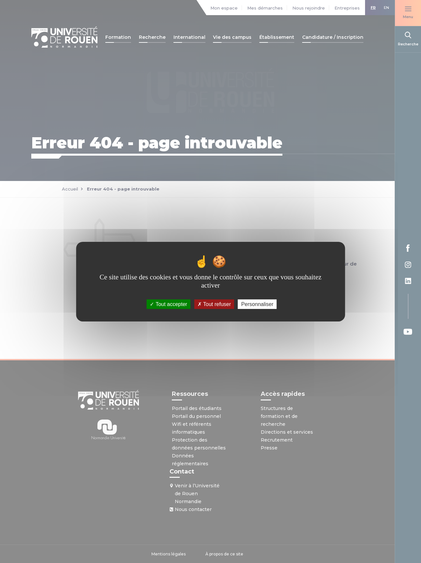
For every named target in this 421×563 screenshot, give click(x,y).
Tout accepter (168, 304)
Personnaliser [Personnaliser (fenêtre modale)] (257, 304)
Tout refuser (214, 304)
